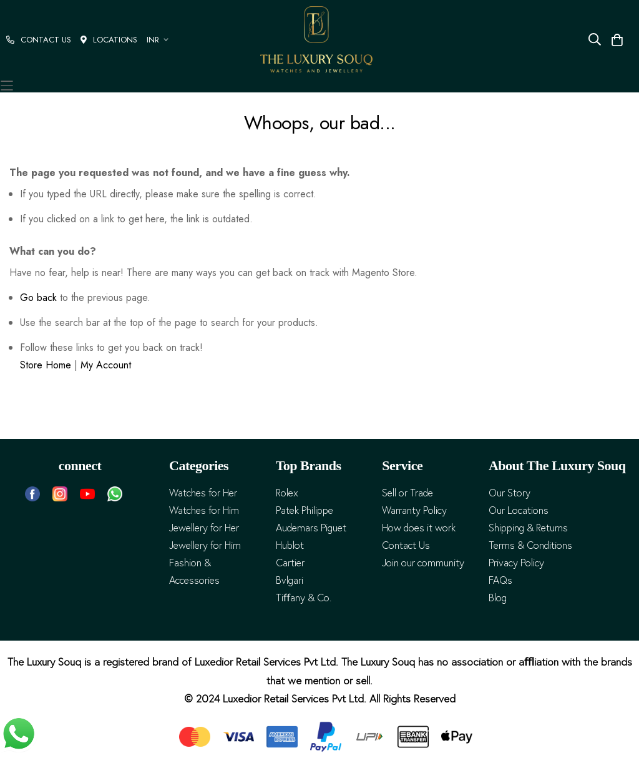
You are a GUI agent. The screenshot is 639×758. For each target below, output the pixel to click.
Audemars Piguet (311, 528)
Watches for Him (204, 510)
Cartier (290, 563)
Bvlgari (289, 580)
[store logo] (316, 39)
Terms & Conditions (530, 545)
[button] (160, 39)
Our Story (509, 493)
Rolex (287, 493)
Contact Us (406, 545)
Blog (498, 598)
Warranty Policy (414, 510)
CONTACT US (38, 40)
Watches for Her (203, 493)
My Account (105, 365)
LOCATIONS (108, 40)
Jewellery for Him (205, 545)
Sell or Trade (407, 493)
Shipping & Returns (528, 528)
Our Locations (519, 510)
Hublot (290, 545)
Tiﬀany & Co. (303, 598)
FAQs (500, 580)
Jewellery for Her (204, 528)
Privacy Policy (516, 563)
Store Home (45, 365)
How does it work (419, 528)
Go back (38, 297)
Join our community (423, 563)
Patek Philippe (304, 510)
